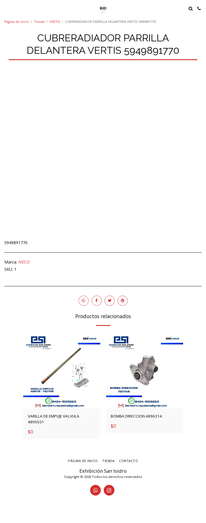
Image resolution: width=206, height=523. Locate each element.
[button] (6, 8)
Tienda (39, 21)
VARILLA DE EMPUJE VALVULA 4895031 (53, 418)
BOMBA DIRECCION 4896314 (136, 416)
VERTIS (55, 21)
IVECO (24, 262)
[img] (61, 370)
